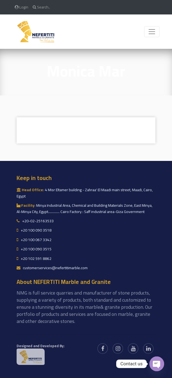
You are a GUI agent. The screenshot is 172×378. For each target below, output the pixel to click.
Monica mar (86, 71)
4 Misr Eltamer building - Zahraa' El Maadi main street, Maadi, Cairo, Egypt (85, 192)
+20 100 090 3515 (34, 249)
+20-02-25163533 (35, 220)
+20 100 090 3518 (34, 230)
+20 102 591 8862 (34, 258)
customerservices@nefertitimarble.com (52, 267)
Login (21, 7)
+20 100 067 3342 (34, 239)
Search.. (41, 7)
